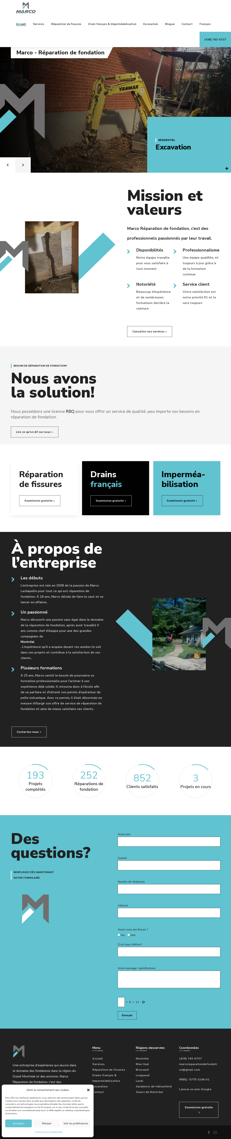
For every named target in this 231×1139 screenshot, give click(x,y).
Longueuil (143, 1075)
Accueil (97, 1059)
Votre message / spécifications (169, 977)
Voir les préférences (76, 1123)
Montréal (27, 642)
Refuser (47, 1123)
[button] (88, 1090)
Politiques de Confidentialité (49, 1131)
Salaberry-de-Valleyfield (154, 1086)
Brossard (142, 1070)
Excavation (173, 147)
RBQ (82, 411)
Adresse (169, 911)
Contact (98, 1092)
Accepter (18, 1123)
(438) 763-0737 (190, 1059)
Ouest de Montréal (149, 1092)
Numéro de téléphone (169, 887)
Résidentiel (166, 140)
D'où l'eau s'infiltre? (169, 950)
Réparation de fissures (108, 1070)
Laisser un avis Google (195, 1089)
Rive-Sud (142, 1064)
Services (98, 1064)
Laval (140, 1081)
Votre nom (169, 839)
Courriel (169, 863)
